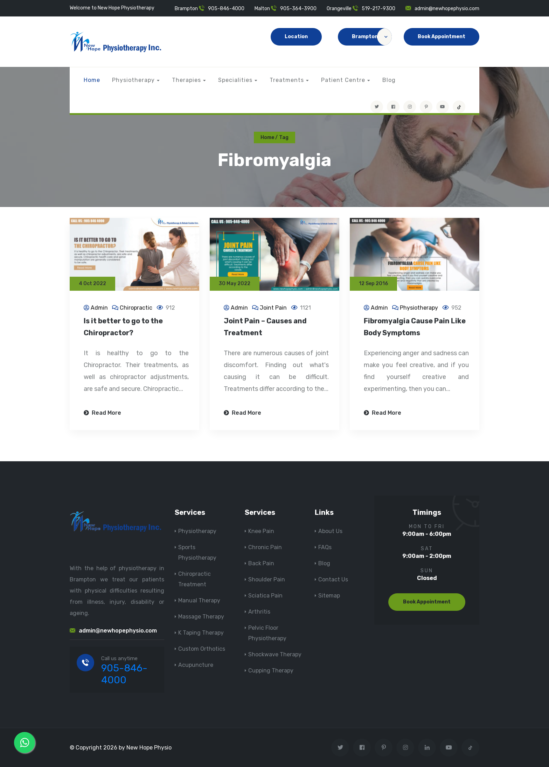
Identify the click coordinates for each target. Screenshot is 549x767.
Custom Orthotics (201, 648)
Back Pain (261, 563)
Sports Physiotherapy (197, 552)
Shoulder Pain (266, 579)
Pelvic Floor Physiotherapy (267, 633)
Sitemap (329, 595)
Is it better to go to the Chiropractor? (123, 327)
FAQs (325, 547)
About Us (330, 531)
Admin (99, 308)
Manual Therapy (199, 600)
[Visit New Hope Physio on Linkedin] (427, 747)
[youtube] (442, 107)
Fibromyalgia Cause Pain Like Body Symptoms (415, 327)
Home (92, 80)
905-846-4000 (226, 9)
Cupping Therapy (270, 670)
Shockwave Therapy (274, 654)
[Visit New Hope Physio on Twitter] (376, 107)
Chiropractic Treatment (194, 579)
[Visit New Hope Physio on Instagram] (409, 107)
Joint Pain (273, 308)
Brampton (372, 37)
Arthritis (259, 611)
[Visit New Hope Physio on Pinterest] (426, 107)
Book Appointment (441, 37)
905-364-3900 (298, 9)
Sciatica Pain (265, 595)
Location (296, 37)
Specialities (235, 80)
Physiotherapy (133, 80)
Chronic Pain (265, 547)
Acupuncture (195, 665)
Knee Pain (261, 531)
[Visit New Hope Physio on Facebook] (393, 107)
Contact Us (333, 579)
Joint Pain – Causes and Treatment (265, 327)
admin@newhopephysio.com (447, 9)
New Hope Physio (149, 747)
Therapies (186, 80)
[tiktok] (459, 107)
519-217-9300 (378, 9)
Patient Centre (343, 80)
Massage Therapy (201, 616)
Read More (102, 413)
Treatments (287, 80)
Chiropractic (136, 308)
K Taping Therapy (201, 632)
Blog (389, 80)
